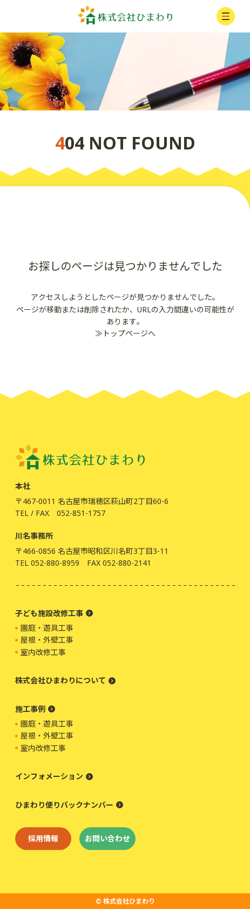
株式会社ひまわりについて (60, 680)
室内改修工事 (43, 652)
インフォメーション (49, 776)
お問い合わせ (107, 838)
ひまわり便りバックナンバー (64, 805)
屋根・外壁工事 (47, 640)
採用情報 (43, 838)
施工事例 (30, 709)
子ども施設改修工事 (49, 613)
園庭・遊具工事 (47, 628)
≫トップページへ (125, 333)
